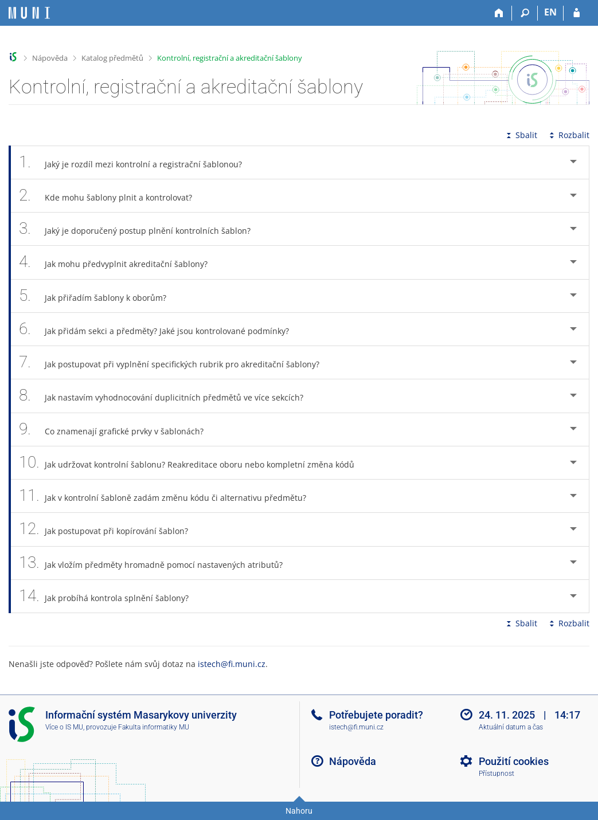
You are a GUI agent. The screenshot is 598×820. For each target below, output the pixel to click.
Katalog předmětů (112, 58)
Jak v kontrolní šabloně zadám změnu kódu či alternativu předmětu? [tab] (169, 496)
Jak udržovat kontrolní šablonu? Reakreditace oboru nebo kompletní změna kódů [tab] (193, 463)
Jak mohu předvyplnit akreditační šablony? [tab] (119, 262)
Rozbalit (568, 135)
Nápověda (50, 58)
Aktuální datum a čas (511, 727)
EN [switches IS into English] (550, 12)
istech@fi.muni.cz (231, 663)
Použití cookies (514, 761)
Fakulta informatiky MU (153, 727)
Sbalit (520, 135)
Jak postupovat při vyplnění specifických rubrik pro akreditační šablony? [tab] (175, 362)
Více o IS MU (64, 727)
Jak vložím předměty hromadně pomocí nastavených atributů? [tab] (157, 563)
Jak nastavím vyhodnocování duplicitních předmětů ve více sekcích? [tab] (167, 396)
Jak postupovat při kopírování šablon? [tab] (110, 529)
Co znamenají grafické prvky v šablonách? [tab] (117, 429)
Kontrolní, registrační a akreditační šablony (229, 58)
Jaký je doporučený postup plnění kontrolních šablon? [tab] (141, 229)
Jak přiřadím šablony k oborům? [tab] (99, 296)
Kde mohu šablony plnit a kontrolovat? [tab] (112, 196)
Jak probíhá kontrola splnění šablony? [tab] (110, 596)
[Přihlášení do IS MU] (576, 13)
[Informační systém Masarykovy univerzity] (29, 13)
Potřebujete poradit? (376, 715)
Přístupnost (496, 774)
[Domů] (499, 13)
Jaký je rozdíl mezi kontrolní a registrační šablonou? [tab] (137, 162)
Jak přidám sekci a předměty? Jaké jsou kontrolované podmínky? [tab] (160, 329)
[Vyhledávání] (525, 13)
